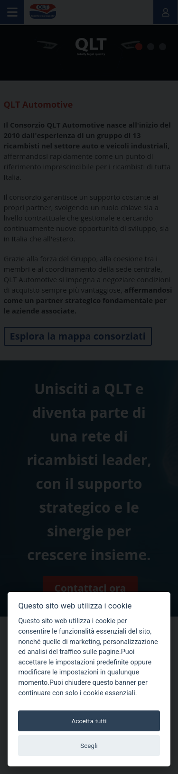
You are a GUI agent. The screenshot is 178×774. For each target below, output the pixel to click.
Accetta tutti (88, 721)
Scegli (89, 745)
